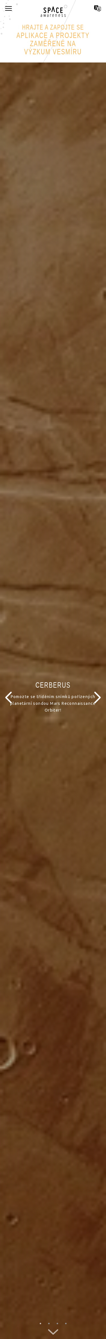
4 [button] (66, 1323)
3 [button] (57, 1323)
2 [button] (49, 1323)
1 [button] (40, 1323)
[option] (53, 697)
